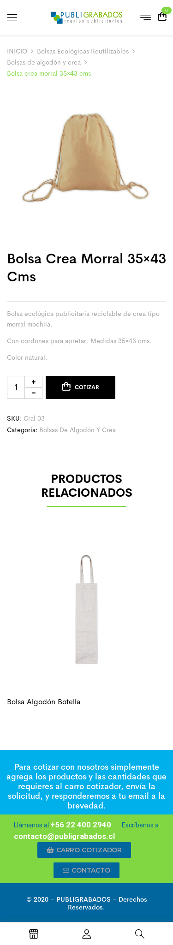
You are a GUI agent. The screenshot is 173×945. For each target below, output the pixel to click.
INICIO (17, 51)
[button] (84, 850)
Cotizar (87, 387)
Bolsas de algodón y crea (44, 62)
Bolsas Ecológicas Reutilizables (83, 51)
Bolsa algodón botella (43, 702)
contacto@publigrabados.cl (64, 836)
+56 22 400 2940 (80, 824)
